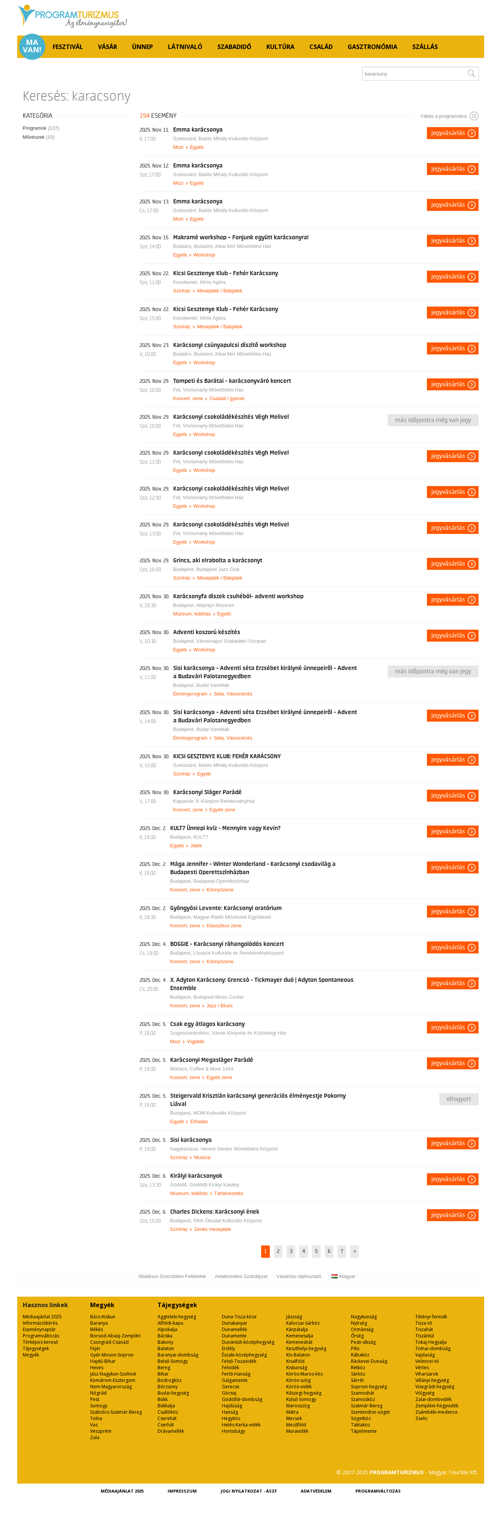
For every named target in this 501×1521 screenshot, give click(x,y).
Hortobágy (233, 1431)
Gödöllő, (180, 1184)
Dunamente (234, 1336)
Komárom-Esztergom (112, 1380)
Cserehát (167, 1418)
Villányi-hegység (432, 1380)
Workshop (204, 255)
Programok (41, 128)
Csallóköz (168, 1412)
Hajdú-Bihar (103, 1361)
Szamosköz (363, 1399)
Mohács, (180, 1069)
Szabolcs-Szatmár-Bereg (116, 1412)
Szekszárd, (186, 138)
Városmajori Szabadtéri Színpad (231, 641)
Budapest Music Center (218, 997)
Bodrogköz (169, 1380)
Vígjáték (195, 1041)
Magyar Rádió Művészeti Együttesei (232, 917)
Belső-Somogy (173, 1361)
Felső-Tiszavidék (239, 1361)
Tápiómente (364, 1431)
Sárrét (357, 1380)
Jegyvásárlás (448, 133)
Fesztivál (68, 47)
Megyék (31, 1355)
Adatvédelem (316, 1491)
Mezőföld (296, 1425)
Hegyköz (231, 1418)
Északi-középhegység (244, 1355)
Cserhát (166, 1425)
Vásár (107, 47)
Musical (202, 1157)
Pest (94, 1399)
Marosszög (298, 1405)
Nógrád (98, 1393)
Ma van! (32, 46)
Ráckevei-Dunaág (369, 1361)
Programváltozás (41, 1336)
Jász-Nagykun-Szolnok (113, 1374)
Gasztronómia (372, 47)
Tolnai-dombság (432, 1348)
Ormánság (362, 1329)
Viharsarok (426, 1374)
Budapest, (184, 569)
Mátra (292, 1412)
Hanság (230, 1412)
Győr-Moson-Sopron (112, 1355)
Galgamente (235, 1380)
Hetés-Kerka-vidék (241, 1425)
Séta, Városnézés (233, 694)
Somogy (98, 1405)
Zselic (421, 1418)
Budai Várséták (212, 685)
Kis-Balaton (298, 1355)
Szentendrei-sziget (370, 1412)
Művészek (39, 137)
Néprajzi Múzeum (215, 605)
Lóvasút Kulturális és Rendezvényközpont (238, 953)
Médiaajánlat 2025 (42, 1316)
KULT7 (200, 837)
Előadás (199, 1121)
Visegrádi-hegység (434, 1386)
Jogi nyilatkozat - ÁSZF (249, 1491)
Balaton (166, 1348)
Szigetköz (361, 1418)
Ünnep (142, 47)
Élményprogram (190, 694)
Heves (96, 1367)
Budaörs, (183, 246)
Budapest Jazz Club (218, 569)
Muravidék (297, 1431)
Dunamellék (234, 1329)
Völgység (424, 1393)
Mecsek (294, 1418)
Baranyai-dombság (178, 1355)
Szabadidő (234, 47)
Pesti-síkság (363, 1342)
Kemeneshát (299, 1342)
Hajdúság (232, 1405)
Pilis (355, 1348)
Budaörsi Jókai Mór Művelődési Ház (232, 246)
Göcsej (229, 1393)
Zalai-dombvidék (433, 1399)
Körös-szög (298, 1380)
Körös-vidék (299, 1386)
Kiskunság (296, 1367)
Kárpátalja (297, 1329)
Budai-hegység (173, 1393)
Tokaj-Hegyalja (431, 1342)
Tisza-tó (423, 1323)
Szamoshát (362, 1393)
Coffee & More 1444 (211, 1069)
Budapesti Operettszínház (221, 881)
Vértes (422, 1367)
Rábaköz (360, 1355)
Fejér (95, 1348)
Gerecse (230, 1386)
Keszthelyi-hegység (306, 1348)
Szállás (425, 47)
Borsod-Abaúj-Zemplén (115, 1336)
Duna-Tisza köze (239, 1316)
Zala (95, 1437)
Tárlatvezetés (228, 1193)
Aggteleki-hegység (177, 1316)
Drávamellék (171, 1431)
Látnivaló (185, 47)
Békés (96, 1329)
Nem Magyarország (111, 1386)
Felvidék (230, 1367)
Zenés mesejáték (212, 1229)
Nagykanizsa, (185, 1149)
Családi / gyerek (227, 398)
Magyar (343, 1276)
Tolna (96, 1418)
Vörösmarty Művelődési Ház (213, 390)
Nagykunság (364, 1316)
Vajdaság (425, 1355)
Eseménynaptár (39, 1329)
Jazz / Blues (220, 1005)
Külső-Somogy (301, 1399)
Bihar (163, 1374)
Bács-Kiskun (102, 1316)
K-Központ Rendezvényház (225, 801)
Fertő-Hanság (236, 1374)
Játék (196, 845)
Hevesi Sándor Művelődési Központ (239, 1149)
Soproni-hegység (369, 1386)
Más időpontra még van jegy (433, 420)
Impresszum (182, 1491)
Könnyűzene (220, 889)
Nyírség (359, 1323)
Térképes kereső (40, 1342)
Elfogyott (459, 1099)
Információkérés (40, 1323)
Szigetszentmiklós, (191, 1033)
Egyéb (197, 147)
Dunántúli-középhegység (248, 1342)
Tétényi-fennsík (431, 1316)
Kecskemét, (186, 282)
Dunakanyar (234, 1323)
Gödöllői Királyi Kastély (214, 1184)
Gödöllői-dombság (242, 1399)
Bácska (165, 1336)
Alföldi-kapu (170, 1323)
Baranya (99, 1323)
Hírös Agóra (213, 282)
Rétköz (358, 1367)
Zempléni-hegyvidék (436, 1405)
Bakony (165, 1342)
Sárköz (358, 1374)
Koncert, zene (188, 398)
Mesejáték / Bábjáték (219, 291)
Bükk (163, 1399)
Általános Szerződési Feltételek (172, 1276)
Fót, (178, 390)
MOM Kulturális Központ (219, 1113)
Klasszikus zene (224, 925)
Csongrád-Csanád (109, 1342)
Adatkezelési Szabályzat (241, 1276)
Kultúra (280, 47)
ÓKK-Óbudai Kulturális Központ (227, 1220)
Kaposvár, (184, 801)
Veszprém (100, 1431)
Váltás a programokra (449, 115)
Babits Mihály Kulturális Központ (233, 138)
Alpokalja (167, 1329)
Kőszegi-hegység (303, 1393)
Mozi (178, 147)
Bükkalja (166, 1405)
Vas (94, 1425)
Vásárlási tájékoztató (299, 1276)
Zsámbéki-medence (436, 1412)
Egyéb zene (222, 809)
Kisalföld (295, 1361)
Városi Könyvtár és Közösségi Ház (249, 1033)
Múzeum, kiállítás (192, 614)
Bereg (164, 1367)
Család (321, 47)
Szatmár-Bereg (366, 1405)
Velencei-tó (427, 1361)
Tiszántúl (424, 1336)
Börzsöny (168, 1386)
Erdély (228, 1348)
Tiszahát (424, 1329)
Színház (182, 291)
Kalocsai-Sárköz (303, 1323)
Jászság (294, 1316)
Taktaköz (360, 1425)
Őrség (357, 1336)
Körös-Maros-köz (304, 1374)
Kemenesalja (299, 1336)
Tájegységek (36, 1348)
